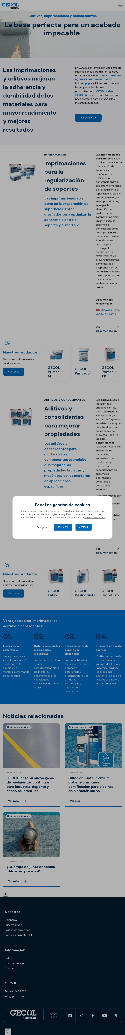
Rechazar (63, 527)
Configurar (42, 527)
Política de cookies (94, 517)
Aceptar (83, 527)
